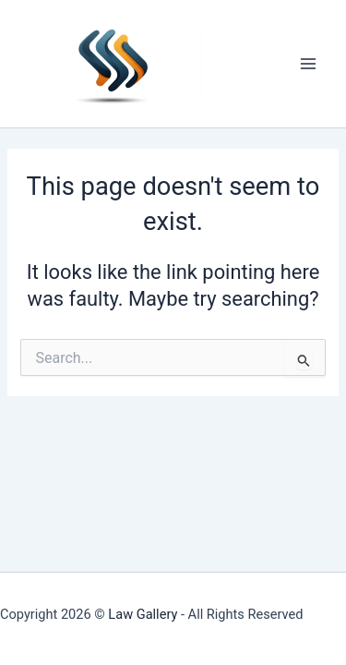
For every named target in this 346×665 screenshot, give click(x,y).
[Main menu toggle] (308, 63)
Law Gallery (142, 614)
